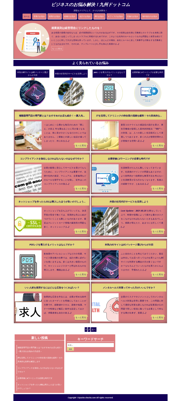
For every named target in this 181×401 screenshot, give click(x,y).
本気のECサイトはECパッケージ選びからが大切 (32, 73)
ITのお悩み (99, 16)
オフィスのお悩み (115, 16)
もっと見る (57, 48)
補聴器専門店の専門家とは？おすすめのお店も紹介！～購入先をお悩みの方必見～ (40, 349)
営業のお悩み (39, 16)
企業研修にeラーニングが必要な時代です (147, 73)
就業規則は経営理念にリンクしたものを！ (76, 28)
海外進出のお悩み (149, 16)
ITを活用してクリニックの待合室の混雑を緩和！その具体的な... (129, 115)
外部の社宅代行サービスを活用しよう (71, 73)
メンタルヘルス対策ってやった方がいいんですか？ (129, 287)
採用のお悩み (54, 16)
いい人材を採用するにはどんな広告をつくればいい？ (52, 287)
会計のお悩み (85, 16)
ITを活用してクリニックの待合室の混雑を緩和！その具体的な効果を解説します (40, 359)
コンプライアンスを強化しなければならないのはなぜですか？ (52, 158)
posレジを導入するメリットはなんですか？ (109, 73)
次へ (94, 329)
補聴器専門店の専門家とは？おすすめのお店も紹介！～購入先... (52, 115)
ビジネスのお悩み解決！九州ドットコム (90, 4)
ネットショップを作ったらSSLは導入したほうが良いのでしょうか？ (40, 386)
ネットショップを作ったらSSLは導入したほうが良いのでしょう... (52, 201)
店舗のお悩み (132, 16)
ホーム (27, 16)
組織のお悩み (69, 16)
